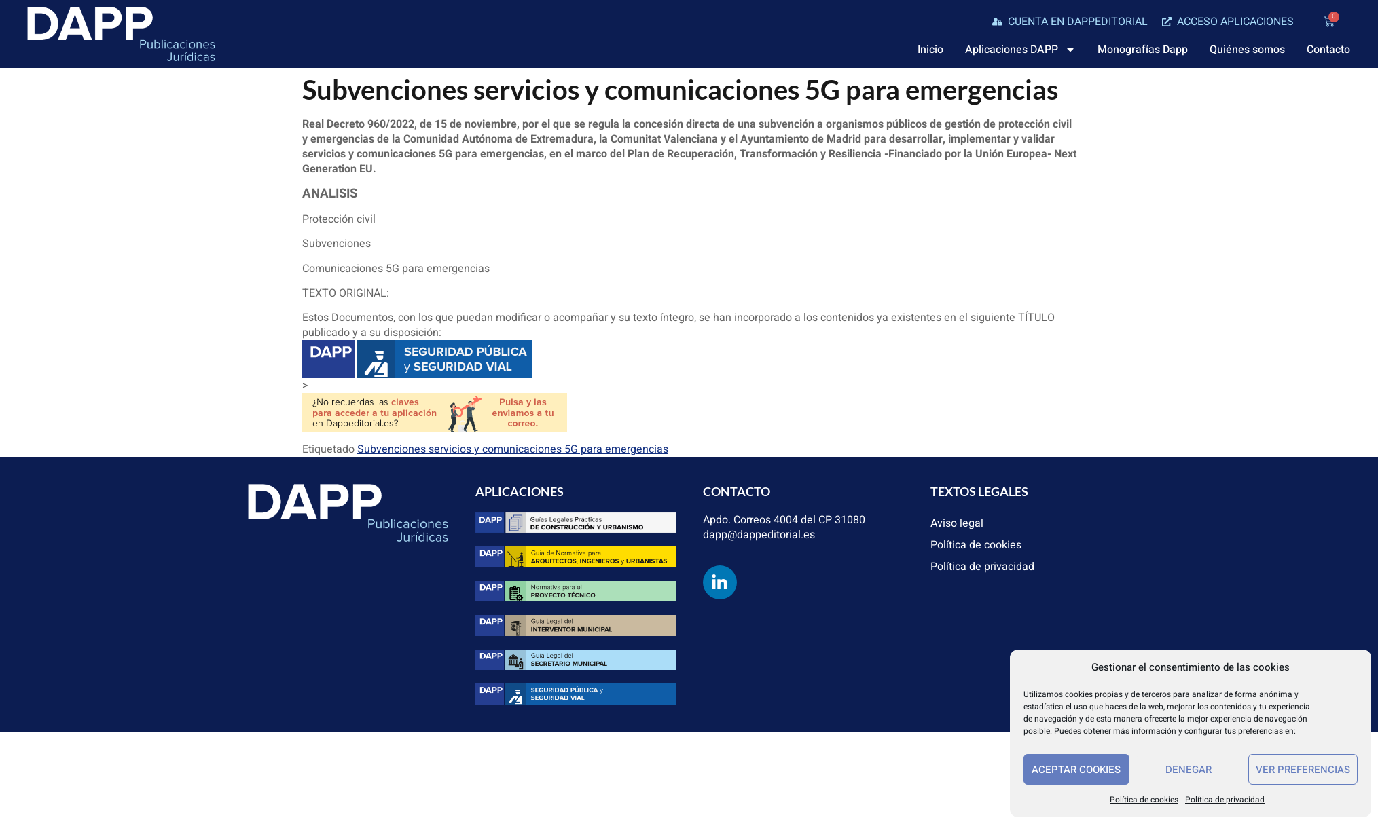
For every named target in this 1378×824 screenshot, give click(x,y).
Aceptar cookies (1076, 769)
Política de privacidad (1225, 799)
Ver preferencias (1303, 769)
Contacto (1328, 49)
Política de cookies (1144, 799)
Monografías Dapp (1143, 49)
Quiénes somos (1247, 49)
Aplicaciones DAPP (1020, 49)
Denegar (1188, 769)
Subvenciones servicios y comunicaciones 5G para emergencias (512, 449)
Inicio (930, 49)
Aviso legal (956, 523)
